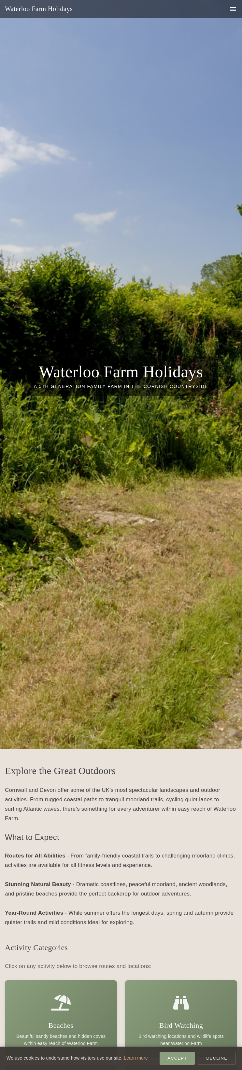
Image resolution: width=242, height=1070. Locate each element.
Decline (216, 1058)
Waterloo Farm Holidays (39, 8)
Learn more (136, 1058)
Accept (177, 1058)
